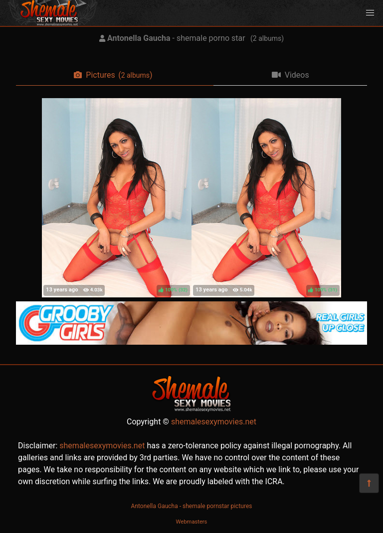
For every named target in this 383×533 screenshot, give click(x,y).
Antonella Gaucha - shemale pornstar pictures (191, 506)
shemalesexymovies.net (213, 421)
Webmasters (191, 522)
